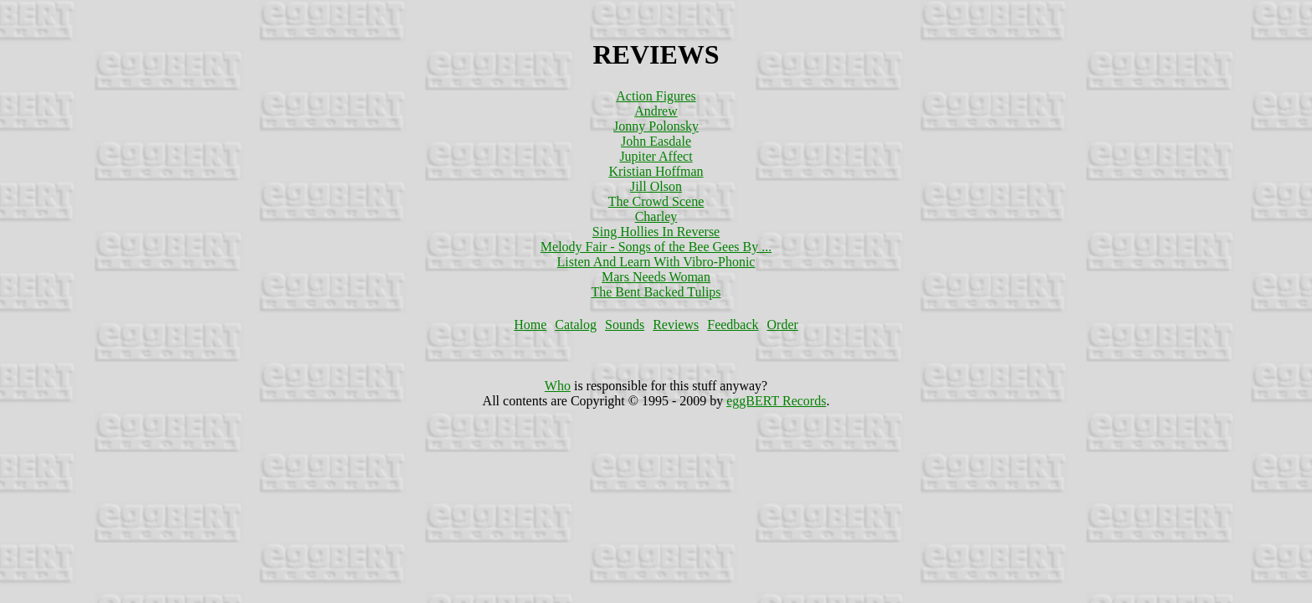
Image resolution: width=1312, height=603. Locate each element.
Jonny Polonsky (656, 126)
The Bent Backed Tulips (655, 292)
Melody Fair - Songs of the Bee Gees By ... (656, 247)
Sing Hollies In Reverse (656, 231)
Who (558, 386)
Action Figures (656, 96)
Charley (656, 216)
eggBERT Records (776, 401)
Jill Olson (656, 186)
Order (782, 324)
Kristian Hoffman (655, 171)
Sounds (624, 324)
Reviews (676, 324)
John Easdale (656, 141)
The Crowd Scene (656, 201)
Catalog (576, 324)
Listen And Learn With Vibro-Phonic (656, 262)
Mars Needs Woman (656, 277)
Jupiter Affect (655, 156)
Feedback (732, 324)
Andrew (656, 111)
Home (530, 324)
